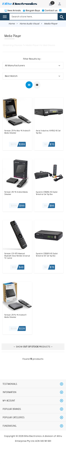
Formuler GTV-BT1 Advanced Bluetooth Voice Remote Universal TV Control (17, 255)
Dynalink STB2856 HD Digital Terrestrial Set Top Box (46, 193)
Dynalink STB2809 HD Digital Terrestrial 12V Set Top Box (47, 254)
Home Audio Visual (29, 23)
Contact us (50, 10)
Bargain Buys (32, 10)
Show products (33, 346)
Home (12, 23)
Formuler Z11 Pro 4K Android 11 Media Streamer (15, 316)
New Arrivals (14, 10)
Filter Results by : (32, 58)
